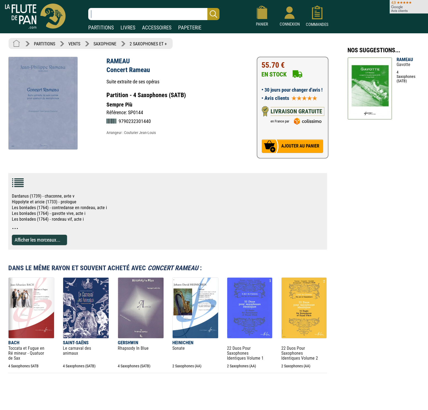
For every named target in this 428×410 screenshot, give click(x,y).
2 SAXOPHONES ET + (148, 44)
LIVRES (128, 27)
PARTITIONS (101, 27)
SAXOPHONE (104, 44)
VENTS (74, 44)
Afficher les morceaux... (37, 240)
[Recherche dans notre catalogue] (154, 14)
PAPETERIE (189, 27)
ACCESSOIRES (157, 27)
